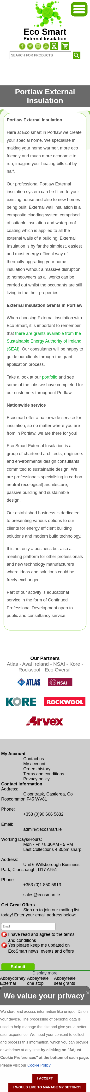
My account (34, 763)
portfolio (49, 377)
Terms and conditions (43, 774)
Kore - (76, 664)
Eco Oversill (58, 669)
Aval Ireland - (37, 664)
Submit (18, 966)
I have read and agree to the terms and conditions (41, 934)
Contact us (33, 758)
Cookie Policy (38, 1065)
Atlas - (14, 664)
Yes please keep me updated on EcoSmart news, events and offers (41, 945)
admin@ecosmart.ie (42, 829)
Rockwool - (31, 669)
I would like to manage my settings (47, 1087)
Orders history (36, 768)
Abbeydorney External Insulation (12, 983)
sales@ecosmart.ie (41, 894)
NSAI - (61, 664)
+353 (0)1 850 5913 (42, 884)
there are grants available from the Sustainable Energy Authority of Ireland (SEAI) (44, 341)
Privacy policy (36, 779)
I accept (45, 1078)
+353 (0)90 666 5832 (43, 814)
